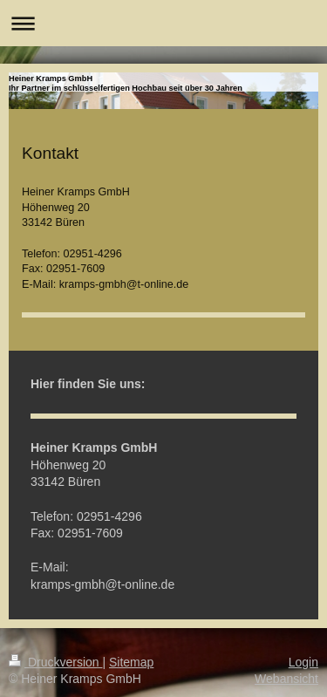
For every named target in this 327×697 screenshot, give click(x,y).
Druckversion (55, 662)
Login (303, 662)
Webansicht (286, 679)
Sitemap (131, 662)
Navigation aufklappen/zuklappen (163, 23)
